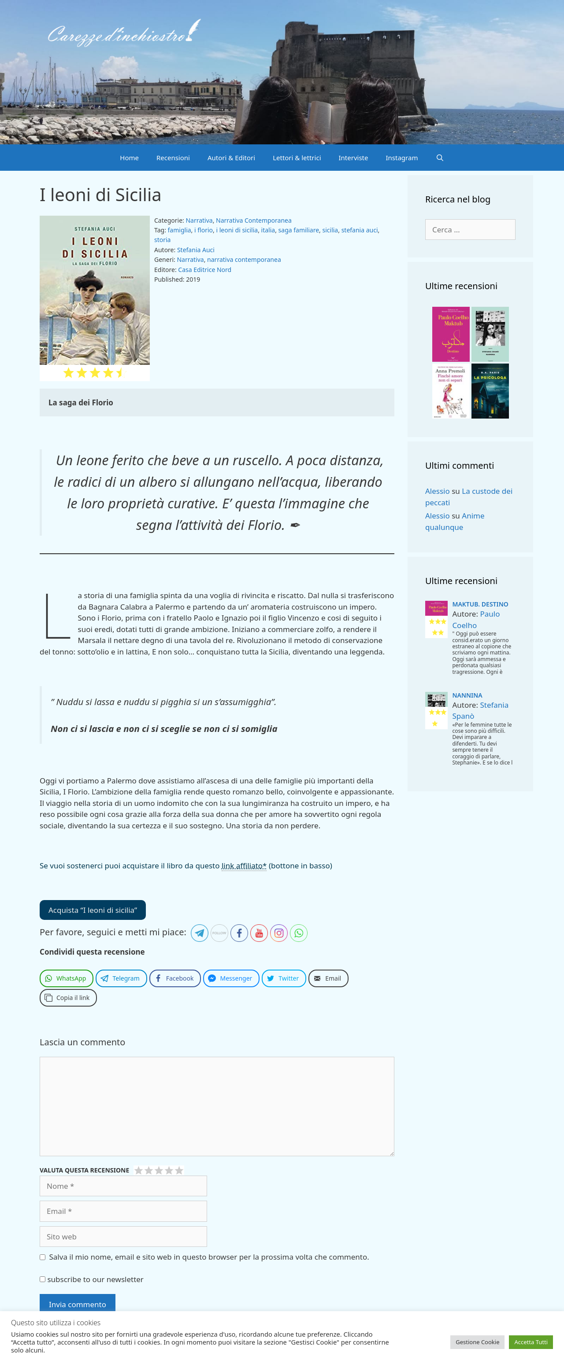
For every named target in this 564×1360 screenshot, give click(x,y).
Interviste (353, 157)
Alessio (437, 491)
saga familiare (298, 230)
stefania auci (359, 230)
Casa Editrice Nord (204, 269)
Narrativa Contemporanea (254, 220)
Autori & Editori (231, 157)
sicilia (330, 230)
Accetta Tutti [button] (531, 1342)
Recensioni (173, 157)
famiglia (179, 230)
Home (129, 157)
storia (162, 239)
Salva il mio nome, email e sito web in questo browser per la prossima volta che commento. (209, 1257)
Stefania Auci (196, 250)
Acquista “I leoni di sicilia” (92, 910)
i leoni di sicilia (237, 230)
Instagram (402, 157)
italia (268, 230)
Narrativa (199, 220)
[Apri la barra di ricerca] (440, 157)
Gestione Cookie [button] (477, 1342)
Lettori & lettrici (297, 157)
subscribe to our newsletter (92, 1279)
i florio (203, 230)
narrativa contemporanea (244, 259)
